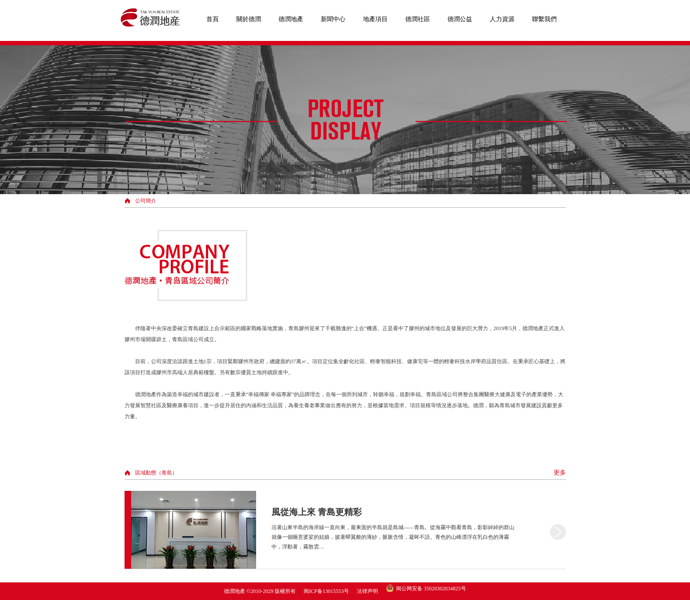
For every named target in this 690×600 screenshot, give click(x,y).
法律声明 (367, 591)
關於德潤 (248, 19)
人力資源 (502, 19)
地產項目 (375, 19)
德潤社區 (417, 19)
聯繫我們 (544, 19)
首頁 (212, 19)
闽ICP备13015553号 (326, 591)
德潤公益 (460, 19)
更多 (560, 472)
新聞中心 (333, 19)
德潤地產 (291, 19)
